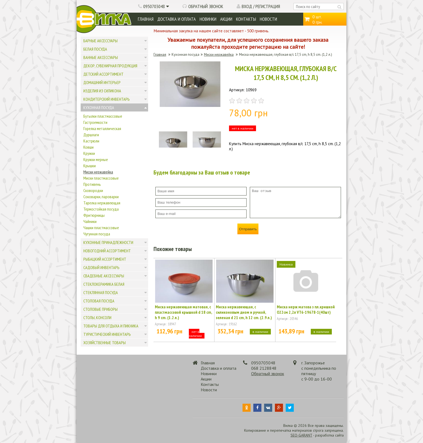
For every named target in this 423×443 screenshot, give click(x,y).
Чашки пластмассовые (101, 227)
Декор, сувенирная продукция (110, 65)
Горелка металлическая (102, 128)
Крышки (89, 165)
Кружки (89, 153)
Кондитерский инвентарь (106, 99)
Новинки (208, 19)
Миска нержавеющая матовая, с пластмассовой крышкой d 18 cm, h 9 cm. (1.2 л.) (183, 312)
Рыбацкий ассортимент (104, 259)
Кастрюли (91, 141)
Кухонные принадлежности (108, 242)
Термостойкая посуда (101, 209)
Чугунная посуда (96, 233)
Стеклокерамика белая (103, 284)
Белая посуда (95, 49)
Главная (145, 19)
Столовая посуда (98, 301)
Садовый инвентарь (101, 267)
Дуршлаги (91, 134)
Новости (268, 19)
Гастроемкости (95, 122)
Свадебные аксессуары (103, 275)
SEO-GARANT (301, 435)
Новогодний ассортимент (107, 250)
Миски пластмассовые (101, 178)
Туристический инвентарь (107, 334)
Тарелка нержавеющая (101, 202)
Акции (226, 19)
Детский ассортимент (103, 74)
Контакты (246, 19)
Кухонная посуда (98, 107)
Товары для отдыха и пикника (110, 326)
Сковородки (93, 190)
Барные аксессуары (100, 40)
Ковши (88, 147)
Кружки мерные (95, 159)
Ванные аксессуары (100, 57)
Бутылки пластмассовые (102, 116)
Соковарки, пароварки (101, 196)
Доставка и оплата (176, 19)
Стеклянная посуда (100, 292)
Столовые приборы (100, 309)
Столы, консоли (97, 317)
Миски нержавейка (98, 172)
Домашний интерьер (102, 82)
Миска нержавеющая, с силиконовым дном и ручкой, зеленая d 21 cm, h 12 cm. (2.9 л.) (244, 312)
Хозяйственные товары (104, 342)
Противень (92, 184)
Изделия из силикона (102, 90)
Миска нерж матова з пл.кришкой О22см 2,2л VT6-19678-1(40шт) (306, 309)
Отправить (248, 229)
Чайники (90, 221)
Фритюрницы (94, 215)
